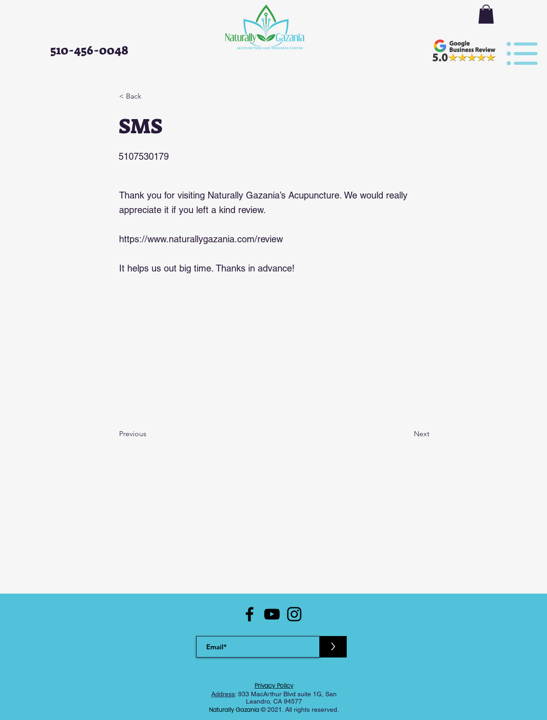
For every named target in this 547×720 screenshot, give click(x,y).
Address (223, 694)
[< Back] (149, 96)
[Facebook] (249, 614)
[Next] (406, 434)
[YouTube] (271, 614)
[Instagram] (294, 614)
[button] (486, 14)
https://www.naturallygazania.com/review (201, 239)
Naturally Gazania (235, 709)
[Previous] (149, 434)
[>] (333, 646)
